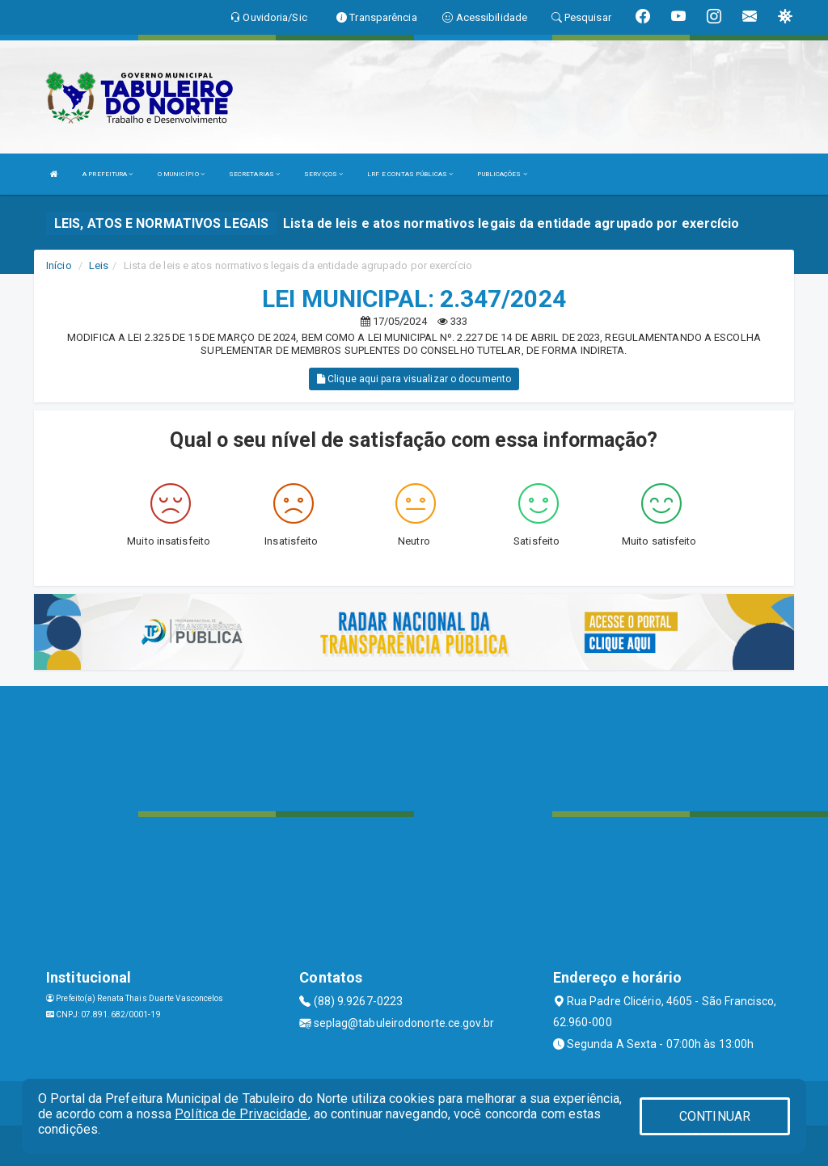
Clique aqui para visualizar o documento (414, 379)
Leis (98, 265)
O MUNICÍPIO (181, 174)
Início (59, 265)
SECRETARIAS (254, 174)
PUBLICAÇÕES (501, 174)
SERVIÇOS (323, 174)
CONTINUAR (714, 1116)
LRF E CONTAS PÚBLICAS (410, 174)
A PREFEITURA (107, 174)
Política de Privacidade (241, 1114)
